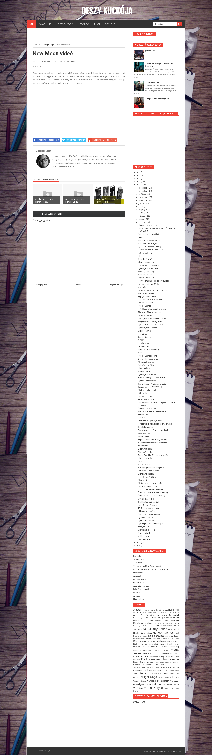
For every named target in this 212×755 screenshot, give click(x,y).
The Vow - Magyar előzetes (149, 312)
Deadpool (159, 620)
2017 (138, 172)
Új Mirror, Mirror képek (147, 328)
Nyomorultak (168, 654)
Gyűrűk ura (145, 629)
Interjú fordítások (139, 638)
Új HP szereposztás (146, 520)
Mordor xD (142, 480)
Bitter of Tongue (140, 579)
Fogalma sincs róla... (146, 278)
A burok (137, 609)
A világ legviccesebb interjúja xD (151, 468)
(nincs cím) (150, 51)
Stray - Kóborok (139, 559)
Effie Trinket (143, 393)
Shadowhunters (167, 662)
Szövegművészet (168, 667)
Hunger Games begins (147, 356)
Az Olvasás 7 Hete (165, 612)
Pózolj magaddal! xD (146, 399)
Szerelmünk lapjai (172, 665)
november (142, 191)
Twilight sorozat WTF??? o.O (150, 387)
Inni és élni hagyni (172, 636)
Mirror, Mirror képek (146, 315)
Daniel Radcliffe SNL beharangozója (153, 455)
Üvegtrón (161, 677)
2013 (138, 182)
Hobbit (176, 629)
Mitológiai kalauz (163, 650)
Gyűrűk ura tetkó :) (146, 499)
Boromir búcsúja (145, 449)
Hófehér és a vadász (143, 633)
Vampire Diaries (140, 681)
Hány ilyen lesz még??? (148, 243)
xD (139, 256)
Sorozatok (150, 665)
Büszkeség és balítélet (142, 618)
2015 (138, 175)
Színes (157, 667)
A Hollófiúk (137, 563)
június (141, 207)
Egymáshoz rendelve (143, 623)
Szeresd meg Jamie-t (144, 667)
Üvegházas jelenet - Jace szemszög (153, 492)
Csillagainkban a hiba (166, 618)
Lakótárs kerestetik (141, 589)
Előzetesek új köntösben (164, 623)
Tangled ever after (145, 427)
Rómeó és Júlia (156, 662)
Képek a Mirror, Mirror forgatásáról (152, 439)
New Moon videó (145, 461)
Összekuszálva (139, 582)
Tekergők (142, 287)
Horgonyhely (138, 599)
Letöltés (176, 644)
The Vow (163, 670)
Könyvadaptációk (142, 641)
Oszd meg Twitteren (73, 140)
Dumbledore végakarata (148, 359)
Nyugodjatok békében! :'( (148, 350)
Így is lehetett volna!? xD (148, 284)
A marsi (136, 596)
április (141, 213)
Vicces (162, 684)
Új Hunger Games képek (148, 268)
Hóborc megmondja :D (147, 436)
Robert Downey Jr (141, 662)
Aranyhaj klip (143, 527)
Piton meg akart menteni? (149, 262)
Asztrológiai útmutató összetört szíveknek (150, 569)
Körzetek (141, 237)
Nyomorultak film (145, 533)
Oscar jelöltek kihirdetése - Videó (152, 318)
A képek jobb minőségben (157, 99)
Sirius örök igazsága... (147, 511)
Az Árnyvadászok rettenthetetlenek (152, 443)
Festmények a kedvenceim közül (144, 626)
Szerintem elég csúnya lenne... (151, 421)
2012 (138, 185)
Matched (160, 646)
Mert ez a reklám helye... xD (150, 483)
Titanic (143, 673)
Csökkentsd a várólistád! (148, 502)
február (141, 219)
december (142, 188)
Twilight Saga (68, 61)
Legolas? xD (143, 346)
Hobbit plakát (143, 418)
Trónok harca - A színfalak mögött (152, 384)
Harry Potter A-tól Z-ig (147, 477)
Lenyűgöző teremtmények (161, 644)
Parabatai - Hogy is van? (148, 471)
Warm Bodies (169, 688)
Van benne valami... (146, 303)
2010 (138, 545)
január (141, 222)
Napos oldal (138, 573)
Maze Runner (170, 647)
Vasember (165, 681)
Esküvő (176, 623)
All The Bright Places (150, 612)
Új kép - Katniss (144, 331)
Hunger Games (164, 632)
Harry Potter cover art (147, 396)
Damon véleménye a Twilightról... (152, 489)
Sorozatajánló (139, 665)
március (142, 216)
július (140, 203)
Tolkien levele (143, 536)
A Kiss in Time (148, 610)
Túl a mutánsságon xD (147, 433)
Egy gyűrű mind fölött (147, 296)
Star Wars (160, 665)
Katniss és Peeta (145, 253)
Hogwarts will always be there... (151, 300)
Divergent (175, 620)
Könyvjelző (144, 644)
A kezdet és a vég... (146, 259)
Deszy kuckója (106, 10)
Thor (135, 674)
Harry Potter (159, 629)
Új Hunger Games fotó (147, 374)
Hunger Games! (144, 306)
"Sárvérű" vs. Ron (145, 452)
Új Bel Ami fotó (144, 368)
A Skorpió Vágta (160, 610)
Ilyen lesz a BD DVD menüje (150, 246)
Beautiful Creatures (151, 615)
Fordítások (168, 626)
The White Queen (173, 670)
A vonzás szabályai (141, 586)
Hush (177, 633)
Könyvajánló (156, 641)
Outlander (154, 657)
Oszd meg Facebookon (46, 140)
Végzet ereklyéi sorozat (156, 682)
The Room (156, 670)
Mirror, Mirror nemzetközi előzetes (152, 290)
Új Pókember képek (146, 530)
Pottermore (174, 659)
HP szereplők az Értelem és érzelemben (155, 424)
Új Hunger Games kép (147, 225)
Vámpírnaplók (153, 681)
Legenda (137, 556)
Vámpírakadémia (172, 677)
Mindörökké (143, 446)
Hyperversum (138, 636)
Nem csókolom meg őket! (148, 234)
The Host (147, 670)
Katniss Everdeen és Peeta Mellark (153, 411)
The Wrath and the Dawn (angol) (147, 566)
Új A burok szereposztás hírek (150, 325)
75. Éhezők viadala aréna (148, 508)
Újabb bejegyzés (40, 285)
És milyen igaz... (145, 343)
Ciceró (154, 618)
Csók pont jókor (146, 620)
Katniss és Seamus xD (147, 293)
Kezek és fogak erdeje (171, 638)
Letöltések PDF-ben (141, 647)
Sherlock (176, 662)
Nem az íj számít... (146, 275)
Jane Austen (158, 639)
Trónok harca (169, 673)
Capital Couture (144, 337)
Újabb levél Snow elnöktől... (149, 514)
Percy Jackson (167, 656)
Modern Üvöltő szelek (147, 390)
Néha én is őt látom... (147, 365)
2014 (138, 178)
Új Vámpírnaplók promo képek (150, 524)
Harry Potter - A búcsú (147, 505)
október (141, 194)
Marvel (153, 647)
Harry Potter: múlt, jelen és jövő (151, 250)
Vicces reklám (173, 685)
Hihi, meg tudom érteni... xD (150, 240)
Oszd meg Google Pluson (102, 140)
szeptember (143, 197)
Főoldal (78, 285)
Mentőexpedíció (147, 650)
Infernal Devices (156, 636)
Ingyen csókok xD (145, 539)
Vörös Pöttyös (154, 688)
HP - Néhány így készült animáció (152, 309)
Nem (140, 353)
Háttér (170, 629)
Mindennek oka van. (146, 362)
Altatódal (137, 576)
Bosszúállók (174, 615)
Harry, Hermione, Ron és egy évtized (153, 281)
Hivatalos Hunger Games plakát (151, 377)
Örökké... (142, 340)
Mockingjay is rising (146, 271)
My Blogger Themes (175, 751)
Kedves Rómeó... (145, 414)
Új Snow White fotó (146, 517)
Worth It (136, 592)
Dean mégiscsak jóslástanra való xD (153, 430)
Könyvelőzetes (167, 641)
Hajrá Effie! (142, 334)
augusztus (143, 200)
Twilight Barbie (144, 371)
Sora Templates (158, 751)
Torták (151, 674)
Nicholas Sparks (156, 654)
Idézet (145, 636)
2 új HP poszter (152, 82)
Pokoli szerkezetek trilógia (155, 659)
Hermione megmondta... (148, 486)
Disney (167, 620)
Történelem (158, 674)
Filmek (159, 625)
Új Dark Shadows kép (147, 381)
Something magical (146, 474)
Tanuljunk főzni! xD (146, 464)
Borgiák (165, 615)
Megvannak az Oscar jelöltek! (150, 321)
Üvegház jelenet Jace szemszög (151, 496)
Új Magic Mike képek (146, 458)
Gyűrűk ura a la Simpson (148, 265)
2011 (138, 542)
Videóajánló (138, 688)
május (141, 210)
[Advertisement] (82, 36)
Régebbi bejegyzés (117, 285)
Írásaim (149, 638)
